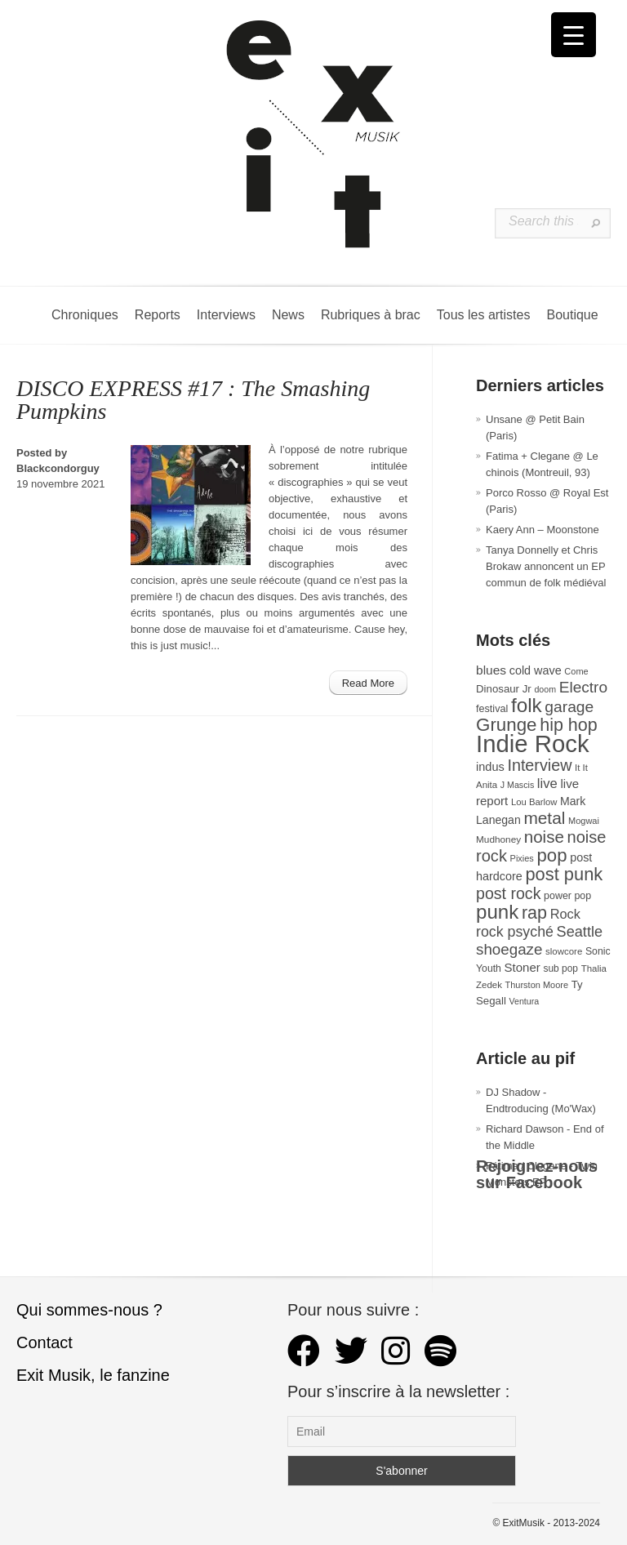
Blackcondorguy (58, 468)
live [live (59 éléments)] (547, 783)
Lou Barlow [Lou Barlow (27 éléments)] (534, 802)
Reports (157, 315)
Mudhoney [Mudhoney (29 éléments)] (498, 839)
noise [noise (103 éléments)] (544, 836)
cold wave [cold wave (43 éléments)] (535, 670)
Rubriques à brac (370, 315)
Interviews (226, 315)
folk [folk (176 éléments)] (526, 705)
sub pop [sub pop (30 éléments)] (560, 968)
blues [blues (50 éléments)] (491, 670)
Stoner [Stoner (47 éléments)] (522, 967)
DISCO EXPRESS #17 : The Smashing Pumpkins (193, 400)
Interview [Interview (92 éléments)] (539, 765)
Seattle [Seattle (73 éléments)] (580, 932)
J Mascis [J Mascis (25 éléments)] (517, 785)
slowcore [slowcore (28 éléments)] (563, 951)
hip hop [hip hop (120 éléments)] (569, 725)
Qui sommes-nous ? (89, 1310)
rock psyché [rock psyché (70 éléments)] (515, 932)
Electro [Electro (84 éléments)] (583, 687)
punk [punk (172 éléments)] (497, 912)
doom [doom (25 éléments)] (545, 689)
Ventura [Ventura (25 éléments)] (524, 1001)
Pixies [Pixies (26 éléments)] (522, 858)
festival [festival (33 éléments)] (492, 709)
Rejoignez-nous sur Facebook (537, 1174)
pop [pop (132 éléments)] (552, 855)
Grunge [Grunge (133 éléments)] (506, 725)
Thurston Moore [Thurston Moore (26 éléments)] (537, 985)
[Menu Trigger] (573, 34)
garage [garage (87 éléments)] (569, 706)
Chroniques (84, 315)
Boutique (572, 315)
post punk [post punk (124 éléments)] (564, 874)
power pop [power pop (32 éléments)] (567, 896)
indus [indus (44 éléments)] (490, 766)
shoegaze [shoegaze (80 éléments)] (509, 949)
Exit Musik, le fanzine (93, 1375)
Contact (44, 1342)
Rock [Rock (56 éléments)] (565, 913)
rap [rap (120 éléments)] (534, 913)
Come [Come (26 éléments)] (576, 671)
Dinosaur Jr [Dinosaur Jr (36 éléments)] (503, 689)
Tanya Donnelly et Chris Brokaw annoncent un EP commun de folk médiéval (546, 566)
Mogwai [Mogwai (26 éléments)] (583, 821)
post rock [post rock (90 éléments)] (508, 893)
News (288, 315)
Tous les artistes (484, 315)
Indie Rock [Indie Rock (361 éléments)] (532, 743)
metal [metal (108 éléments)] (544, 817)
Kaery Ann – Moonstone (542, 529)
